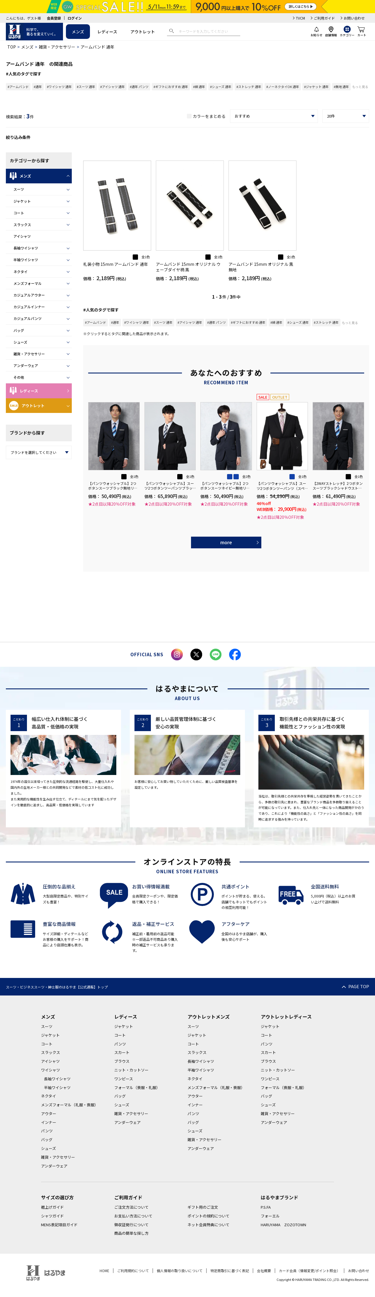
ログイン (75, 17)
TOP (11, 47)
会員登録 (54, 17)
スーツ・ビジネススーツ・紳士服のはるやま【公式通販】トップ (57, 986)
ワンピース (123, 1078)
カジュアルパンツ (27, 318)
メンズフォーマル (27, 283)
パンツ (47, 1131)
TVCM (300, 18)
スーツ (18, 189)
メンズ (78, 32)
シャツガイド (52, 1216)
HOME (104, 1270)
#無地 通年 (341, 86)
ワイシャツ (50, 1070)
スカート (121, 1052)
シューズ (20, 342)
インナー (48, 1122)
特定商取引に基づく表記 (229, 1270)
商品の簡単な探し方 (131, 1233)
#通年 (38, 86)
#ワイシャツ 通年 (59, 86)
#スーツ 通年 (86, 86)
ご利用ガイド (324, 18)
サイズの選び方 (57, 1197)
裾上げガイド (52, 1207)
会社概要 (264, 1270)
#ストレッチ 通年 (248, 86)
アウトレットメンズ (209, 1016)
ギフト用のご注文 (203, 1207)
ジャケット (22, 201)
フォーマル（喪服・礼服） (137, 1087)
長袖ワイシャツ (25, 247)
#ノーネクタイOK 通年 (282, 86)
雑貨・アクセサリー (57, 47)
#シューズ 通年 (220, 86)
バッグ (18, 330)
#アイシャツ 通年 (112, 86)
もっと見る (360, 86)
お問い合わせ (354, 18)
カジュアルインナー (29, 306)
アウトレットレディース (286, 1016)
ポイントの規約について (208, 1216)
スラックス (22, 224)
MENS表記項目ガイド (59, 1224)
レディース (107, 32)
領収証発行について (131, 1224)
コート (18, 212)
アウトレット (142, 32)
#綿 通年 (199, 86)
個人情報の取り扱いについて (179, 1270)
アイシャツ (22, 236)
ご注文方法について (131, 1207)
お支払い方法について (133, 1216)
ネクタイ (20, 271)
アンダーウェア (25, 365)
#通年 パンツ (139, 86)
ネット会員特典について (208, 1224)
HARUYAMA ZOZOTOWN (283, 1224)
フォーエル (270, 1216)
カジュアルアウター (29, 294)
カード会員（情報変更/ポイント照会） (309, 1270)
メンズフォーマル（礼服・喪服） (69, 1104)
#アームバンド (18, 86)
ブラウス (121, 1061)
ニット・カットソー (131, 1070)
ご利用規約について (133, 1270)
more (226, 542)
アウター (48, 1113)
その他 (18, 377)
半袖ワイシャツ (25, 259)
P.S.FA (266, 1207)
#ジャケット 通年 (316, 86)
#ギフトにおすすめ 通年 (171, 86)
